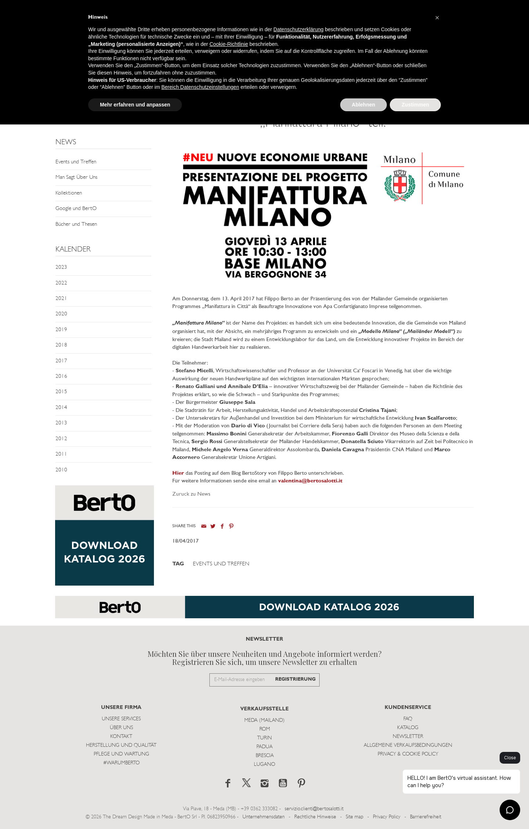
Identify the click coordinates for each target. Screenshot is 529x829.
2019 (61, 330)
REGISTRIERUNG (295, 679)
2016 (61, 376)
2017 (61, 361)
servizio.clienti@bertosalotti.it (314, 809)
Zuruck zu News (191, 494)
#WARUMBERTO (121, 763)
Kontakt (121, 736)
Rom (264, 729)
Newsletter (408, 736)
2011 (61, 454)
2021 (61, 298)
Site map (354, 817)
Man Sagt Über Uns (76, 177)
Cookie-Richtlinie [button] (228, 44)
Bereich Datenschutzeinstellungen (200, 87)
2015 (61, 392)
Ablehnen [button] (363, 105)
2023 (61, 267)
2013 (61, 423)
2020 (61, 314)
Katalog (407, 728)
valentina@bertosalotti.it (310, 481)
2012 (61, 439)
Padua (264, 747)
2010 (61, 470)
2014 (61, 407)
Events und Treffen (75, 162)
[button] (437, 17)
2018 (61, 345)
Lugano (264, 764)
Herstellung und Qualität (121, 745)
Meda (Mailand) (264, 720)
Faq (407, 719)
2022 (61, 283)
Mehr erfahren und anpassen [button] (135, 105)
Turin (264, 738)
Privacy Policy (386, 817)
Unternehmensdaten (263, 817)
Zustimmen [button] (415, 105)
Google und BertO (76, 208)
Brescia (265, 756)
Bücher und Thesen (76, 224)
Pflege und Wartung (121, 754)
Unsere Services (121, 719)
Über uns (121, 728)
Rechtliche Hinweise (315, 817)
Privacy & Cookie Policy (408, 754)
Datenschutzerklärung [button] (298, 29)
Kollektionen (68, 193)
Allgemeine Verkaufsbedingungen (408, 745)
